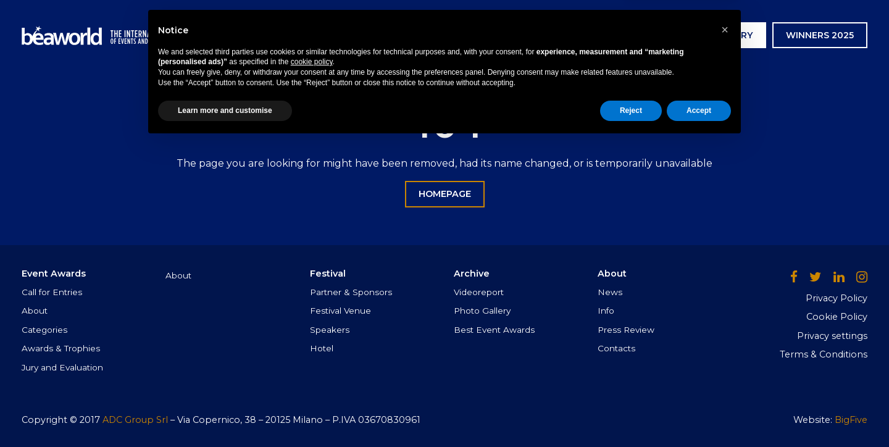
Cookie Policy (836, 316)
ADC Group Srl (135, 419)
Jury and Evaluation (62, 367)
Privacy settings (832, 335)
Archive (515, 35)
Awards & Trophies (61, 348)
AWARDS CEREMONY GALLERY (684, 35)
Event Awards (368, 35)
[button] (725, 333)
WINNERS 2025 (820, 35)
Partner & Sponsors (351, 292)
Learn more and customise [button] (225, 414)
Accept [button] (699, 414)
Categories (44, 330)
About (35, 310)
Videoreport (479, 292)
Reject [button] (631, 414)
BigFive (851, 419)
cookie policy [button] (312, 366)
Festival (451, 35)
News (570, 35)
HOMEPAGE (445, 193)
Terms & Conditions (823, 354)
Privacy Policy (836, 298)
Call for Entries (52, 292)
